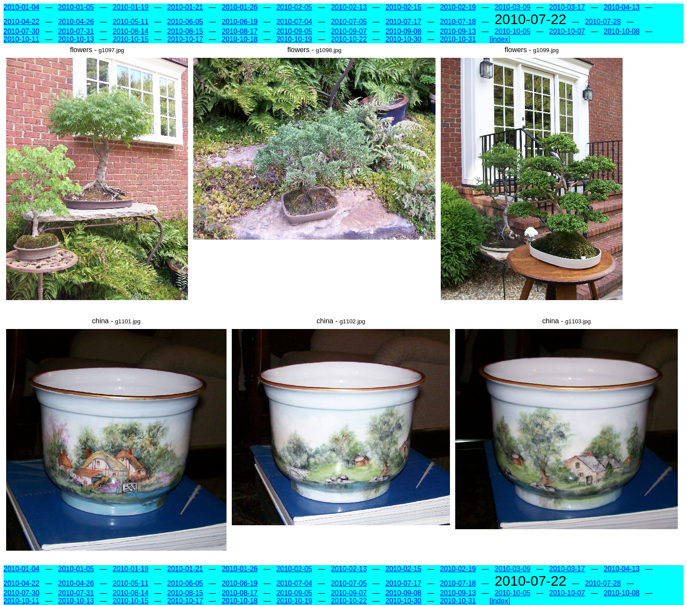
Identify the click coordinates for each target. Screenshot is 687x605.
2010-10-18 (240, 39)
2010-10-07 (567, 31)
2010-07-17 (403, 21)
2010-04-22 (21, 21)
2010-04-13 (622, 7)
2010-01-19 (131, 7)
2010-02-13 (349, 7)
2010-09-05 (294, 31)
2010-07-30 (21, 31)
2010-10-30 (403, 39)
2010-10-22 (349, 39)
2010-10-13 (76, 39)
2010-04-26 (76, 21)
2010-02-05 (294, 7)
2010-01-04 (21, 7)
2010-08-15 (185, 31)
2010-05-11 (131, 21)
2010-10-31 (458, 39)
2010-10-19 (294, 39)
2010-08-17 (240, 31)
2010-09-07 (349, 31)
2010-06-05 (185, 21)
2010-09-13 (458, 31)
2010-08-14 (131, 31)
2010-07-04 (294, 21)
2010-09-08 (403, 31)
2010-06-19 (240, 21)
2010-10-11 (21, 39)
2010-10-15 (131, 39)
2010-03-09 (513, 7)
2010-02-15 (403, 7)
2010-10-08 (622, 31)
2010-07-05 (349, 21)
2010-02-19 (458, 7)
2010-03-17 (567, 7)
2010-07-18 (458, 21)
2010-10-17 (185, 39)
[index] (499, 39)
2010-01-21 (185, 7)
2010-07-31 (76, 31)
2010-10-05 (513, 31)
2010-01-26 (240, 7)
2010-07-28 (603, 21)
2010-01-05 (76, 7)
